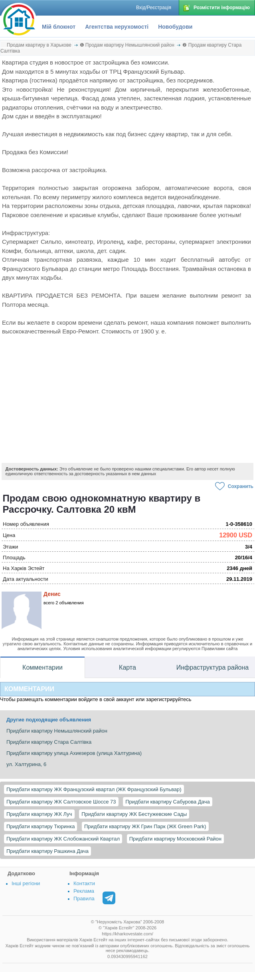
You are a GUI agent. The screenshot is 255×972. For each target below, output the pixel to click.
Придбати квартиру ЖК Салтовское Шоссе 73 (61, 802)
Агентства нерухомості (116, 27)
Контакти (84, 883)
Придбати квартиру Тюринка (40, 826)
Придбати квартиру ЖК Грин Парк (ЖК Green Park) (145, 826)
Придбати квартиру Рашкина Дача (47, 851)
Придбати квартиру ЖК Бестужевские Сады (134, 814)
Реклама (83, 891)
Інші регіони (26, 883)
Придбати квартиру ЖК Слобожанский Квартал (63, 839)
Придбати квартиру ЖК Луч (39, 814)
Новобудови (175, 27)
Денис (52, 594)
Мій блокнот (58, 27)
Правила (84, 898)
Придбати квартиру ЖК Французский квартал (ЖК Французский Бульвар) (94, 789)
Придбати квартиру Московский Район (175, 839)
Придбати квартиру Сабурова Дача (167, 802)
